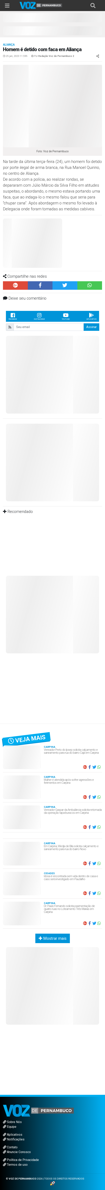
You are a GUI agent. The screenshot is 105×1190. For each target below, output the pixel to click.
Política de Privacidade (21, 1160)
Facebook (12, 316)
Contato (10, 1147)
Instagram (39, 316)
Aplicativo (91, 316)
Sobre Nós (12, 1122)
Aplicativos (12, 1134)
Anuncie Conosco (17, 1152)
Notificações (13, 1139)
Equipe (9, 1127)
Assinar (91, 327)
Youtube (66, 316)
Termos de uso (15, 1164)
